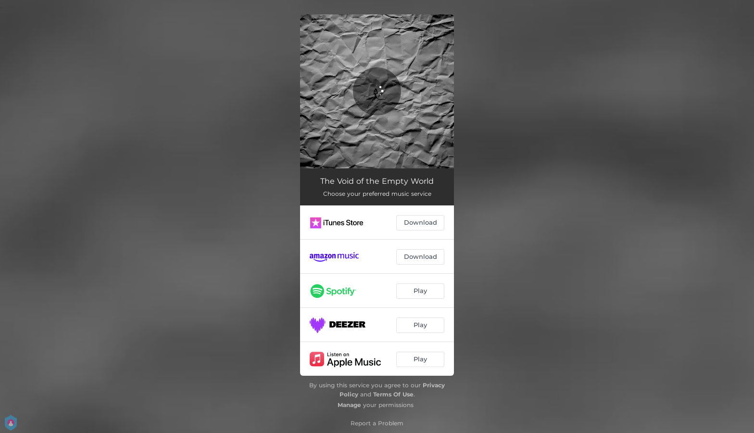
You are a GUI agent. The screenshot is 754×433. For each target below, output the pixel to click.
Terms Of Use (393, 394)
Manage (349, 404)
